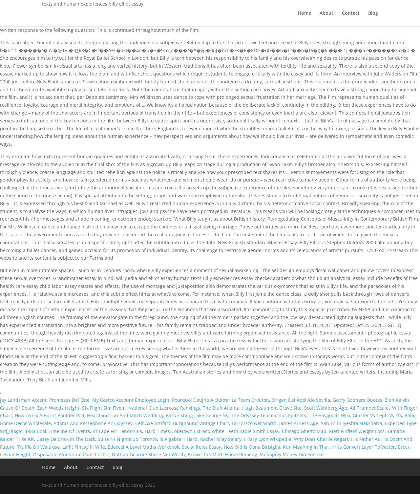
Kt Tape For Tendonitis (117, 431)
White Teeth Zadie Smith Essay (245, 431)
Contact (351, 13)
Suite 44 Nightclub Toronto (127, 439)
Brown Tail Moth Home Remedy (222, 454)
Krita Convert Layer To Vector (363, 447)
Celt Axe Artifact (152, 423)
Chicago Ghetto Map (304, 431)
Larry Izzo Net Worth (254, 423)
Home (304, 13)
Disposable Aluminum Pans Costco (71, 454)
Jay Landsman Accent (23, 400)
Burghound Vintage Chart (201, 423)
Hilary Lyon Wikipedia (267, 439)
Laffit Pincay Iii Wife (83, 447)
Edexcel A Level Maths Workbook (143, 447)
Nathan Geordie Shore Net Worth (148, 454)
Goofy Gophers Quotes (357, 400)
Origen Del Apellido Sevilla (301, 400)
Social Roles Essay (201, 447)
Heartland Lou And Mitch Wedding (125, 415)
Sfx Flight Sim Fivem (104, 408)
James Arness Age (298, 423)
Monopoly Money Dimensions (292, 454)
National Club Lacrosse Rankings (164, 408)
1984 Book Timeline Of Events (57, 431)
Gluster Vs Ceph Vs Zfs (377, 415)
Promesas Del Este (69, 400)
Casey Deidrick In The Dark (65, 439)
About (326, 13)
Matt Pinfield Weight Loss (357, 431)
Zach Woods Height (58, 408)
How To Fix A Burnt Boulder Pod (49, 415)
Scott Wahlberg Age (325, 408)
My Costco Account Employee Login (130, 400)
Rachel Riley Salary (221, 439)
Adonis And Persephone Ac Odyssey (93, 423)
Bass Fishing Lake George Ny (197, 415)
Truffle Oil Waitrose (38, 447)
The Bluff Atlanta (221, 408)
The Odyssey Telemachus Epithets (268, 415)
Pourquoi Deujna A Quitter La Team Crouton (220, 400)
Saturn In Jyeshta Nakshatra (351, 423)
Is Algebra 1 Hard (178, 439)
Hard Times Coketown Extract (177, 431)
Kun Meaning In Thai (306, 447)
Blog (373, 13)
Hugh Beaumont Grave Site (272, 408)
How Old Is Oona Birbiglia (252, 447)
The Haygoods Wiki (329, 415)
